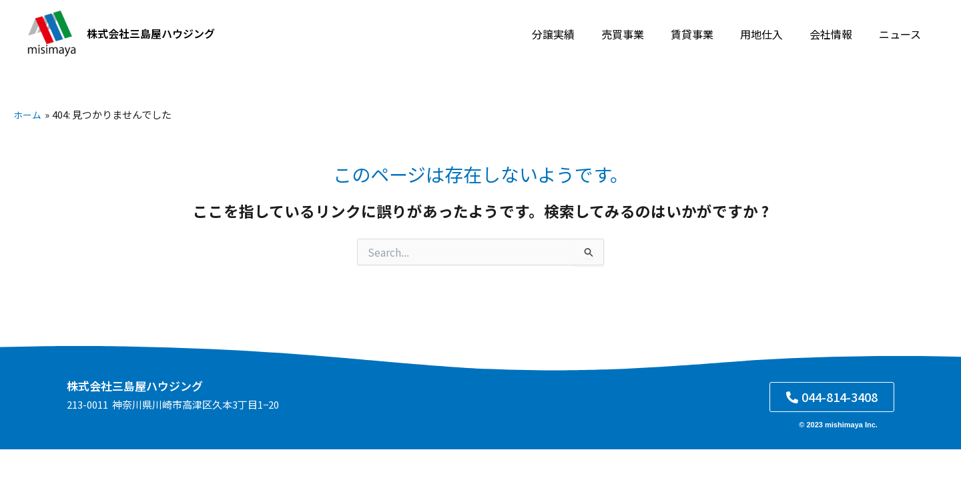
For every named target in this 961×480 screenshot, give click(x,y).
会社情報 (839, 34)
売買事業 (646, 34)
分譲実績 (582, 34)
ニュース (903, 34)
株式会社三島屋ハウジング (151, 33)
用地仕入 (774, 34)
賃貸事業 (710, 34)
